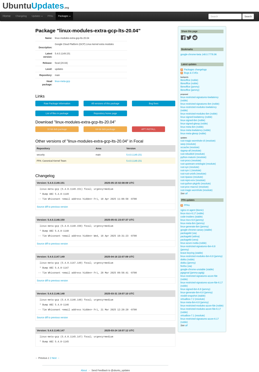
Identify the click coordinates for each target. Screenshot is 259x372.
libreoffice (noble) (189, 80)
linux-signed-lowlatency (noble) (196, 117)
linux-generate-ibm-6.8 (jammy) (197, 292)
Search (248, 16)
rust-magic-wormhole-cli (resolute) (198, 140)
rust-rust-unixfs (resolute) (193, 173)
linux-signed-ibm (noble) (193, 120)
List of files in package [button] (57, 113)
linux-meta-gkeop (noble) (193, 133)
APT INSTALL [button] (148, 129)
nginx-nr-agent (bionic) (192, 210)
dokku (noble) (188, 259)
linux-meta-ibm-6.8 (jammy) (195, 302)
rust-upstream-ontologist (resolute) (198, 163)
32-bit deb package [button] (57, 129)
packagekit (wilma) (190, 236)
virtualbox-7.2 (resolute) (193, 299)
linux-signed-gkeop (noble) (194, 123)
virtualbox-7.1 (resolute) (193, 315)
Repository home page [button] (105, 113)
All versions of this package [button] (105, 103)
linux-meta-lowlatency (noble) (196, 130)
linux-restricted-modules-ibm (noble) (199, 113)
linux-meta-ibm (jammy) (193, 223)
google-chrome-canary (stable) (196, 230)
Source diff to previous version (52, 206)
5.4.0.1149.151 (134, 154)
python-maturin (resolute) (193, 157)
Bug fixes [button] (153, 103)
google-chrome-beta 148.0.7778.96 (199, 54)
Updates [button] (37, 16)
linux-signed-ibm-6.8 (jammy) (195, 289)
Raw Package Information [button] (57, 103)
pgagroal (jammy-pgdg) (192, 272)
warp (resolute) (188, 144)
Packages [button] (64, 16)
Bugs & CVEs (191, 73)
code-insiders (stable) (192, 216)
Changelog (21, 16)
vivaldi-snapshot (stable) (193, 295)
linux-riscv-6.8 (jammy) (192, 220)
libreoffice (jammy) (190, 86)
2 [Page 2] (50, 358)
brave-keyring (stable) (192, 253)
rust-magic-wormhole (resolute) (197, 190)
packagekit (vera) (189, 239)
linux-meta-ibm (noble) (192, 127)
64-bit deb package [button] (105, 129)
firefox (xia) (186, 266)
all (186, 193)
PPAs (50, 16)
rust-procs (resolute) (191, 160)
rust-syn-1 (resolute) (191, 170)
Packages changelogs (195, 69)
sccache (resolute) (190, 147)
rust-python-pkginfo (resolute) (196, 183)
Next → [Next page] (56, 358)
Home (7, 16)
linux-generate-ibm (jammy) (195, 226)
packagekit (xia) (189, 233)
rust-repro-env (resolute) (193, 180)
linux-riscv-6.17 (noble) (192, 213)
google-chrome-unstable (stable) (197, 269)
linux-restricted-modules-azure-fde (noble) (202, 305)
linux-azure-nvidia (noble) (193, 243)
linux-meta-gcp (62, 81)
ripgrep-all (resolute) (191, 150)
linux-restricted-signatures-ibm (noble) (200, 103)
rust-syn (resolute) (190, 167)
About (84, 370)
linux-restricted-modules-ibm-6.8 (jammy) (201, 256)
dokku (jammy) (188, 262)
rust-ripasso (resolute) (192, 177)
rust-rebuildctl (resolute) (193, 154)
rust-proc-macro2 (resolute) (195, 187)
